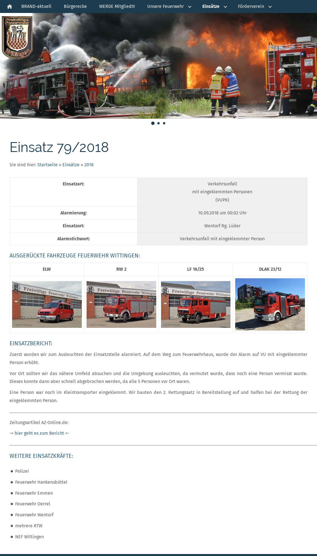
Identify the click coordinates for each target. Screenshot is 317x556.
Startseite (47, 164)
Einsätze (71, 164)
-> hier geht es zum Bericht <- (39, 433)
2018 (89, 164)
